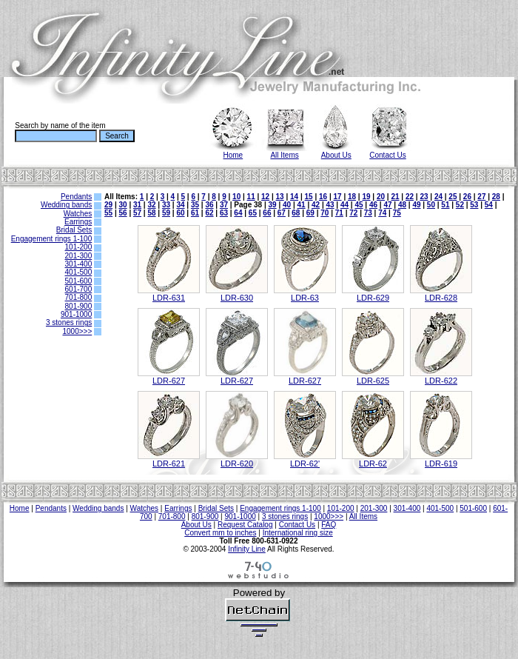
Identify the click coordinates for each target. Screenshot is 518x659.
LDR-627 (168, 380)
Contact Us (387, 155)
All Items (284, 155)
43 (330, 205)
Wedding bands (66, 205)
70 (324, 213)
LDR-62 (373, 463)
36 (209, 205)
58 (151, 213)
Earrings (78, 222)
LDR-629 (373, 297)
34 (180, 205)
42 (316, 205)
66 (267, 213)
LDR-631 (168, 297)
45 (358, 205)
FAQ (328, 525)
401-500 (78, 272)
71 (339, 213)
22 (410, 197)
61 (195, 213)
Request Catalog (245, 525)
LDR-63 (305, 297)
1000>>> (77, 331)
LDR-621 (168, 463)
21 (395, 197)
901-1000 (76, 314)
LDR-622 (441, 380)
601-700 (78, 289)
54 (489, 205)
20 (381, 197)
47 (387, 205)
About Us (336, 155)
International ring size (298, 533)
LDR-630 (237, 297)
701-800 (78, 297)
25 (452, 197)
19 (366, 197)
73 (368, 213)
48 (402, 205)
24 (438, 197)
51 (445, 205)
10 (236, 197)
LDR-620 (237, 463)
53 (474, 205)
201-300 (78, 256)
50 (431, 205)
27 (481, 197)
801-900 (78, 306)
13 (280, 197)
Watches (78, 214)
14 (294, 197)
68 (296, 213)
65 (253, 213)
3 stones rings (69, 322)
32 (151, 205)
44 (344, 205)
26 (467, 197)
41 (301, 205)
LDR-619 (441, 463)
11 (251, 197)
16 (323, 197)
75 (397, 213)
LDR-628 (441, 297)
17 (337, 197)
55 (108, 213)
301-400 (78, 264)
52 (460, 205)
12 (265, 197)
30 (122, 205)
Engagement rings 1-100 (51, 239)
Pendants (76, 197)
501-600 (78, 281)
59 (166, 213)
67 (282, 213)
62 (209, 213)
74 (382, 213)
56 (122, 213)
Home (233, 155)
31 (137, 205)
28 (496, 197)
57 (137, 213)
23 (424, 197)
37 (224, 205)
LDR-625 (373, 380)
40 (287, 205)
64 (238, 213)
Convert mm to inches (220, 533)
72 (353, 213)
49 (416, 205)
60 (180, 213)
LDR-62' (305, 463)
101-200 (78, 247)
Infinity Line (247, 549)
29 (108, 205)
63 (224, 213)
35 (195, 205)
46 (373, 205)
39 (273, 205)
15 (309, 197)
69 (310, 213)
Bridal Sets (74, 230)
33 (166, 205)
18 (352, 197)
